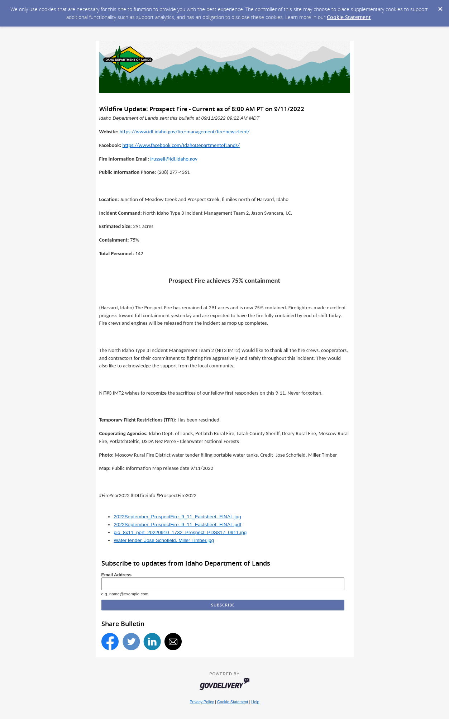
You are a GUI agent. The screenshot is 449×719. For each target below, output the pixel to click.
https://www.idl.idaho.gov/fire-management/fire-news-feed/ (185, 131)
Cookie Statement (349, 17)
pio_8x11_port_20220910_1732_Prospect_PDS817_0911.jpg (180, 532)
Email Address (116, 574)
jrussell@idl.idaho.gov (173, 159)
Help (255, 702)
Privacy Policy (202, 702)
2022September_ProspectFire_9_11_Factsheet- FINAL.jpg (177, 516)
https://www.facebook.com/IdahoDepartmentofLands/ (181, 145)
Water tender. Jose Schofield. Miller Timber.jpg (164, 540)
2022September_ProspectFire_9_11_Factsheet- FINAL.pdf (177, 524)
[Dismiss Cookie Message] (440, 7)
